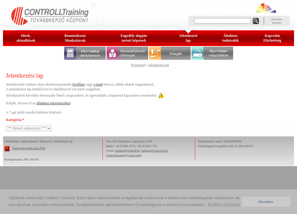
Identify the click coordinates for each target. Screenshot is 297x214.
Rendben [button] (265, 202)
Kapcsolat (46, 141)
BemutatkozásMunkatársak (75, 38)
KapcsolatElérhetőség (272, 38)
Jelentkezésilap (188, 38)
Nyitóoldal (138, 65)
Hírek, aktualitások (26, 38)
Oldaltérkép (11, 141)
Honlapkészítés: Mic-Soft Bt (21, 159)
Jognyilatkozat (29, 141)
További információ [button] (223, 204)
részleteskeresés (276, 20)
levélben (79, 84)
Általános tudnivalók (230, 38)
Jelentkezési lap (158, 65)
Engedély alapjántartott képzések (134, 38)
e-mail (98, 84)
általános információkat (53, 103)
